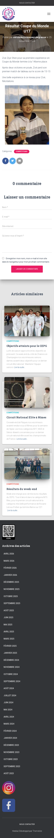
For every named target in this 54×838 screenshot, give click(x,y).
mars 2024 (9, 724)
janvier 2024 (10, 738)
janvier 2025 (10, 653)
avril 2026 (9, 554)
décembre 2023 (11, 745)
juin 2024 (8, 702)
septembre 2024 (12, 681)
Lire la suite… (19, 367)
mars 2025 (9, 639)
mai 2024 (8, 709)
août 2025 (9, 610)
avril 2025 (9, 631)
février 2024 (10, 731)
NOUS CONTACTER (27, 3)
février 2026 (10, 568)
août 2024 (9, 688)
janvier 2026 (10, 575)
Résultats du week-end (21, 489)
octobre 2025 (11, 596)
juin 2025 (8, 617)
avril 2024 (9, 717)
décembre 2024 (11, 660)
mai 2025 (8, 624)
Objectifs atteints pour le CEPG (26, 346)
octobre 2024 (11, 674)
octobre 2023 (11, 759)
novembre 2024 (11, 667)
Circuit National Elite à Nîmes (26, 417)
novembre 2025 (11, 589)
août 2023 (9, 773)
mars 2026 (9, 561)
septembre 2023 (12, 766)
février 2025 (10, 646)
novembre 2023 (11, 752)
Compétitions (21, 151)
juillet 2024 (10, 695)
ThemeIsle (37, 831)
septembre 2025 (12, 603)
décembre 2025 (11, 582)
